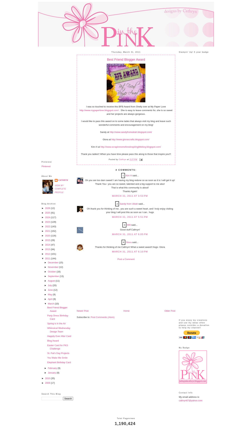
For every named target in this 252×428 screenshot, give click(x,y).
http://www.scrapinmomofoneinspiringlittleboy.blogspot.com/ (130, 147)
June (50, 290)
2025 (48, 212)
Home (127, 311)
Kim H (129, 175)
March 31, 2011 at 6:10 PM (130, 251)
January (52, 372)
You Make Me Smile (57, 357)
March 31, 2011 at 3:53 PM (130, 196)
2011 (48, 258)
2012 (48, 254)
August (52, 280)
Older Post (170, 311)
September (54, 276)
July (50, 285)
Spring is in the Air (56, 323)
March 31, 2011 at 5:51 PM (130, 217)
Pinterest (46, 166)
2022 (48, 226)
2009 (48, 383)
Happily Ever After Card (59, 336)
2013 (48, 249)
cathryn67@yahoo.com (190, 400)
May (50, 294)
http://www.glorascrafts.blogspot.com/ (130, 139)
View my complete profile (60, 189)
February (53, 368)
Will (129, 225)
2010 (48, 378)
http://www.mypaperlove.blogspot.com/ (99, 110)
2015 (48, 240)
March (51, 303)
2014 (48, 244)
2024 (48, 217)
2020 (48, 235)
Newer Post (83, 311)
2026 (48, 208)
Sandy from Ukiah (129, 203)
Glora (129, 242)
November (53, 267)
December (53, 262)
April (50, 299)
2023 (48, 222)
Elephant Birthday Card (59, 362)
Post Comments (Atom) (103, 317)
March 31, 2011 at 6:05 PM (130, 234)
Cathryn (63, 180)
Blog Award (53, 340)
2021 (48, 231)
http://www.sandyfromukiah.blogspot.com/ (131, 132)
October (52, 271)
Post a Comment (126, 259)
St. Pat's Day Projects (58, 353)
